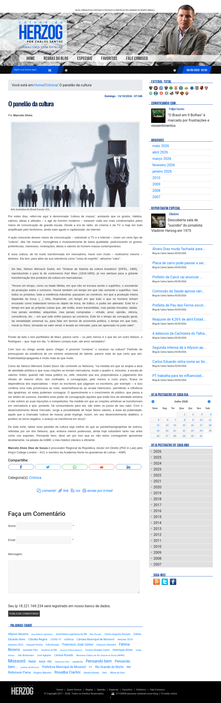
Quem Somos (74, 689)
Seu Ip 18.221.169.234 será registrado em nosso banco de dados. (59, 606)
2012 (157, 535)
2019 (157, 493)
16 (192, 425)
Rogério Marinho (43, 672)
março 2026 (161, 159)
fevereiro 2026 (163, 165)
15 (184, 425)
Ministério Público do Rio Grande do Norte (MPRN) (100, 655)
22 (184, 430)
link (66, 491)
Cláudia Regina (37, 639)
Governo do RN (49, 650)
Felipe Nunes (176, 109)
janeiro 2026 (162, 171)
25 (210, 430)
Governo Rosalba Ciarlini (97, 650)
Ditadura (173, 214)
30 (192, 436)
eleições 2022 (16, 644)
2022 (157, 475)
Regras (89, 689)
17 (201, 425)
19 (158, 430)
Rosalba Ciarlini (67, 672)
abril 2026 (160, 152)
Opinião (101, 689)
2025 (157, 457)
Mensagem (15, 554)
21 (174, 430)
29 (184, 436)
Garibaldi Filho (30, 650)
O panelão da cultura (31, 104)
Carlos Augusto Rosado (117, 634)
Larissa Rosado (63, 655)
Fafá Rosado (52, 644)
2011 (157, 541)
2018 (157, 499)
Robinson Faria (19, 672)
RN (128, 667)
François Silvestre (106, 644)
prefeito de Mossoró (30, 667)
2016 (157, 511)
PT (90, 667)
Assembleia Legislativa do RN (71, 634)
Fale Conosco (137, 58)
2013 (157, 529)
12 (158, 425)
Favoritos (109, 58)
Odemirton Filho (62, 662)
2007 (156, 197)
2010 (156, 178)
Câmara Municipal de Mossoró (96, 639)
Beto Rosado (95, 634)
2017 (157, 505)
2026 (157, 451)
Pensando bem (99, 661)
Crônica (51, 85)
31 (201, 436)
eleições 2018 (125, 639)
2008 (156, 190)
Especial (113, 689)
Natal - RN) (45, 661)
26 (158, 436)
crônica (69, 639)
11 (210, 420)
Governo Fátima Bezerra (71, 650)
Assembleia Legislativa (42, 634)
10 (201, 420)
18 (210, 425)
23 (192, 430)
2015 (157, 517)
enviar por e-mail (100, 491)
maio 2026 (160, 146)
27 (166, 436)
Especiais (84, 58)
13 (166, 425)
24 (201, 430)
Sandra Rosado (91, 672)
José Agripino (44, 655)
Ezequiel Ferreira (34, 645)
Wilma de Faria (117, 673)
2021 (157, 481)
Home (30, 58)
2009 (156, 184)
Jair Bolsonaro (26, 655)
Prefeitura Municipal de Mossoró (64, 667)
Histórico (141, 689)
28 (174, 436)
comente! (49, 491)
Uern (104, 672)
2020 (157, 487)
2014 (157, 523)
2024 (157, 463)
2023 (157, 469)
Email (11, 540)
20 (166, 430)
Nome (12, 526)
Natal (32, 661)
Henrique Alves (123, 649)
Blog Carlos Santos (40, 34)
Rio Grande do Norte (109, 667)
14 (174, 425)
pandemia (78, 661)
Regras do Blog (56, 58)
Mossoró (17, 661)
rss (78, 491)
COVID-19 (55, 639)
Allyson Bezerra (18, 634)
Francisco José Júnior (77, 644)
